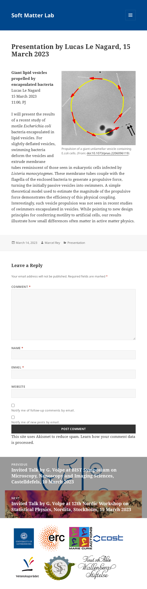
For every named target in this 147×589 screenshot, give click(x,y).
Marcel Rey (52, 243)
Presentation (76, 243)
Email (17, 367)
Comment (21, 287)
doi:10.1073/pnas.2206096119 (107, 153)
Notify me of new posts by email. (35, 422)
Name (17, 348)
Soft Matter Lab (32, 15)
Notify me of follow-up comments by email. (43, 410)
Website (18, 387)
